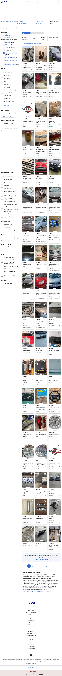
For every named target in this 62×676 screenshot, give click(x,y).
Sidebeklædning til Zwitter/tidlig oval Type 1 (41, 121)
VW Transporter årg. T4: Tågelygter (41, 93)
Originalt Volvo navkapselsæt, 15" (28, 492)
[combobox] (21, 28)
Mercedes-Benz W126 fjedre (41, 66)
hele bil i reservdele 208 (54, 207)
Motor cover (41, 350)
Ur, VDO (24, 408)
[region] (41, 54)
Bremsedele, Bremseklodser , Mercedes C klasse (28, 350)
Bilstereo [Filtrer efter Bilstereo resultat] (9, 42)
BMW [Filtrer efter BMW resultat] (7, 78)
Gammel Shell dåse (28, 149)
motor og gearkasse (41, 235)
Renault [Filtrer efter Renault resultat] (7, 96)
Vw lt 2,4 (54, 518)
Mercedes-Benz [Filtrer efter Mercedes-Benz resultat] (10, 90)
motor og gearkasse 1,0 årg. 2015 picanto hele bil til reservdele (28, 322)
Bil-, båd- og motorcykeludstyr (22, 22)
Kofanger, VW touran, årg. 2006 (53, 379)
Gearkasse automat (41, 207)
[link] (10, 36)
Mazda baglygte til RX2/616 (54, 149)
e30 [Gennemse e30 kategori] (24, 591)
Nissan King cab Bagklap (53, 322)
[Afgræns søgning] (10, 72)
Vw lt (54, 492)
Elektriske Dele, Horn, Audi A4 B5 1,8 (54, 92)
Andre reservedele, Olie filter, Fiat (41, 379)
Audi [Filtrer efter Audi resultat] (6, 75)
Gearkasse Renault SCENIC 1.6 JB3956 (54, 434)
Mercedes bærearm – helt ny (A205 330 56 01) (54, 121)
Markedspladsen (11, 21)
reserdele (51, 178)
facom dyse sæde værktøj (40, 492)
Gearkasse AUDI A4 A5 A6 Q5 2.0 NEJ (54, 463)
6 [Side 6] (46, 566)
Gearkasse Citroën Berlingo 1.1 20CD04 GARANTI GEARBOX (28, 121)
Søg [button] (17, 238)
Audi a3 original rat (54, 407)
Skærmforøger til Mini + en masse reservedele (40, 409)
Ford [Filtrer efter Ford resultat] (7, 87)
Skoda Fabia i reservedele (41, 322)
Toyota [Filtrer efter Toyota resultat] (7, 99)
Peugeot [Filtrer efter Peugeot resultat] (8, 93)
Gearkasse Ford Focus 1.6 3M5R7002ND (28, 463)
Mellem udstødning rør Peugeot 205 (28, 545)
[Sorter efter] (54, 37)
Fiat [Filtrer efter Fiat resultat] (6, 84)
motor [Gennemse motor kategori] (31, 591)
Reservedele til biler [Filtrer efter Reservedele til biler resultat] (11, 54)
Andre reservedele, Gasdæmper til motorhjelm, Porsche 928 (28, 379)
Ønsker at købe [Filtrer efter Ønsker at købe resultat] (9, 230)
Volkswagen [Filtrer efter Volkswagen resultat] (9, 101)
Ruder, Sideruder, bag (28, 264)
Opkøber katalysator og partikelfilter (27, 67)
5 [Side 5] (43, 566)
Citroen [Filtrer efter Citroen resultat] (7, 81)
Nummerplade (39, 518)
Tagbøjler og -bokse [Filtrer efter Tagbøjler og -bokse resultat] (11, 61)
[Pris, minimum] (4, 238)
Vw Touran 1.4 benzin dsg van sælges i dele (54, 66)
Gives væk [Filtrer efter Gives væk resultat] (8, 227)
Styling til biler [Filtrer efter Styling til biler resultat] (11, 57)
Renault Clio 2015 (28, 207)
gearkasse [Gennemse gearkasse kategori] (45, 591)
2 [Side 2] (32, 566)
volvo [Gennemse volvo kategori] (34, 591)
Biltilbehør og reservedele (39, 22)
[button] (52, 28)
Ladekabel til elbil (54, 350)
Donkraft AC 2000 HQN (54, 546)
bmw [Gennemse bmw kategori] (49, 591)
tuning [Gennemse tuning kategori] (27, 591)
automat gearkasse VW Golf (54, 293)
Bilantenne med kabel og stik (27, 179)
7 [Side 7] (50, 566)
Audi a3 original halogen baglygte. (41, 434)
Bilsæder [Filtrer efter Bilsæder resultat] (9, 45)
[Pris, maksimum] (10, 238)
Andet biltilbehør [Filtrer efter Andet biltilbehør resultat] (12, 65)
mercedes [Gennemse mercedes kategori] (39, 591)
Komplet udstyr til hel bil (54, 265)
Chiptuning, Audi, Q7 (41, 264)
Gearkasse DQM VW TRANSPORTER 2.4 (41, 463)
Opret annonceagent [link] (41, 559)
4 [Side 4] (39, 566)
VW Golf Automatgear (28, 92)
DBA (2, 21)
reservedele (39, 178)
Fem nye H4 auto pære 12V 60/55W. (54, 236)
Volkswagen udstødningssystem (28, 434)
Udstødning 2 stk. (27, 518)
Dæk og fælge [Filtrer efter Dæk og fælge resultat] (11, 48)
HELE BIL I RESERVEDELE (41, 293)
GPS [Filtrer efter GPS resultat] (8, 50)
